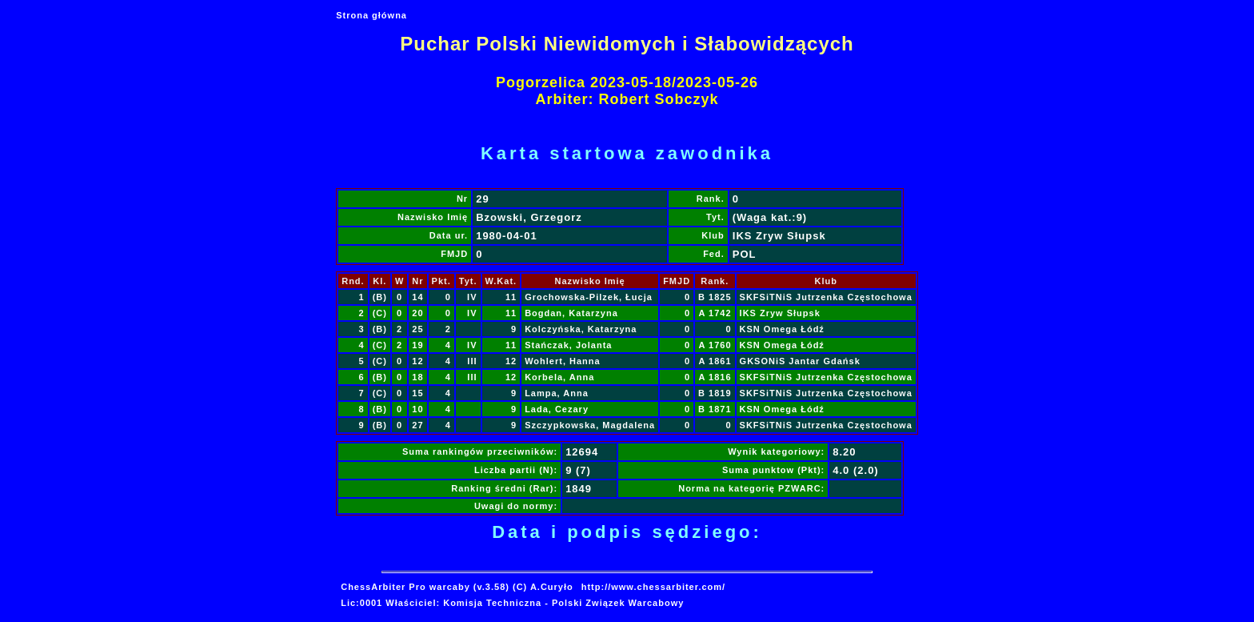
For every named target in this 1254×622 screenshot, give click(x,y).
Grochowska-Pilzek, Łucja (589, 297)
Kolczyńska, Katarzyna (581, 329)
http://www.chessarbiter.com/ (653, 587)
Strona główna (371, 15)
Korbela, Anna (559, 377)
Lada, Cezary (557, 409)
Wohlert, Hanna (562, 361)
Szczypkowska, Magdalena (590, 425)
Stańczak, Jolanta (568, 345)
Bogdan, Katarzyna (571, 313)
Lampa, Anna (557, 393)
